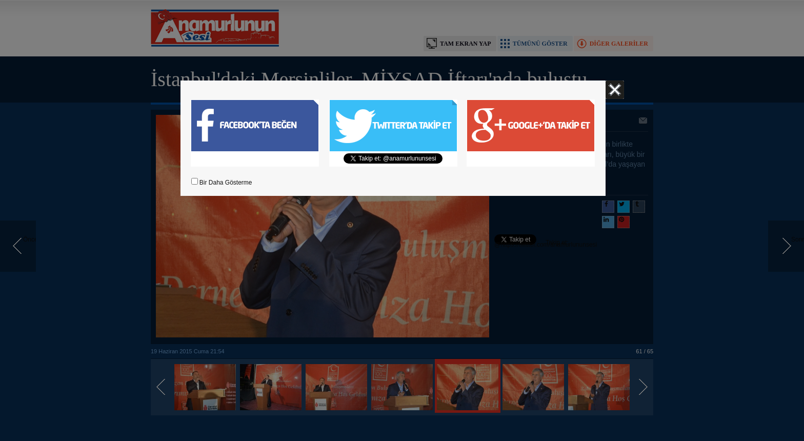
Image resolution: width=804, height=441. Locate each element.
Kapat (615, 90)
